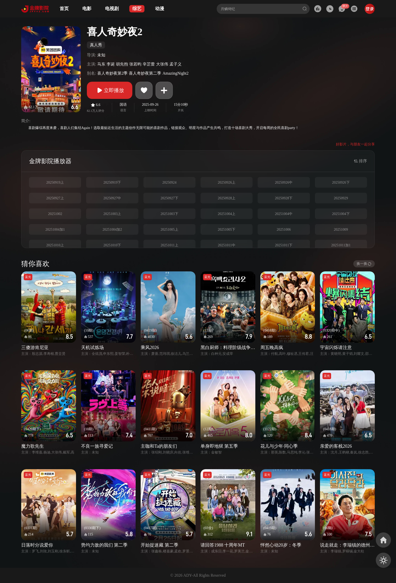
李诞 (111, 64)
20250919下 (112, 182)
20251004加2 (112, 229)
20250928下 (283, 198)
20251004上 (226, 214)
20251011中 (226, 245)
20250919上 (55, 182)
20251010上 (55, 245)
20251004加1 (55, 229)
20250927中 (112, 198)
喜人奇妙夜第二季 (145, 73)
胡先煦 (122, 64)
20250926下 (341, 182)
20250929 (341, 198)
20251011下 (283, 245)
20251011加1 (341, 245)
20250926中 (283, 182)
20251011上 (169, 245)
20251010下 (112, 245)
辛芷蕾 (149, 64)
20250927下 (169, 198)
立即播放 (109, 90)
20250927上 (55, 198)
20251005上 (169, 229)
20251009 (341, 229)
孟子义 (175, 64)
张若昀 (135, 64)
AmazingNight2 (175, 73)
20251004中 (283, 214)
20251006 (284, 229)
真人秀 (96, 45)
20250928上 (226, 198)
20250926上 (226, 182)
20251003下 (169, 214)
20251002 (55, 214)
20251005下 (226, 229)
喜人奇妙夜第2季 (112, 73)
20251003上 (112, 214)
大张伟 (162, 64)
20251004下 (341, 214)
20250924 (169, 182)
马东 (101, 64)
